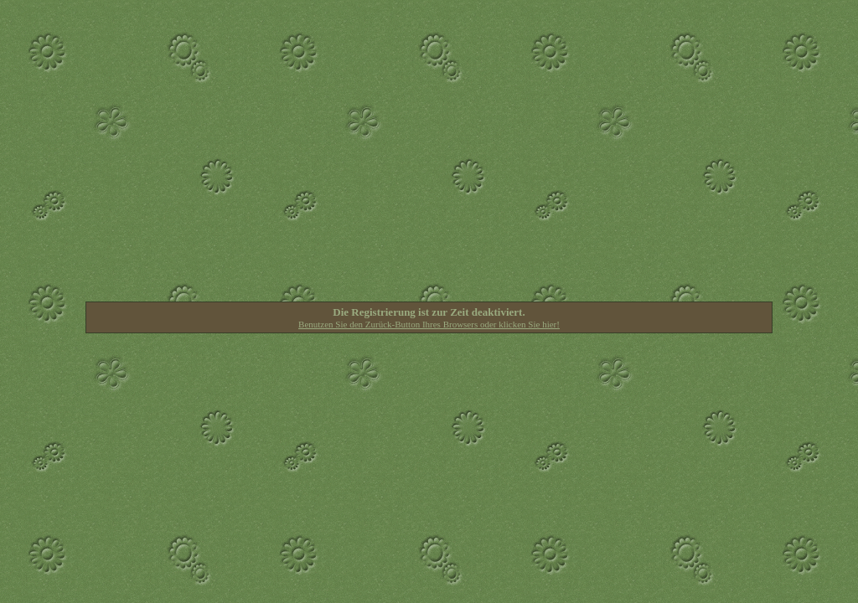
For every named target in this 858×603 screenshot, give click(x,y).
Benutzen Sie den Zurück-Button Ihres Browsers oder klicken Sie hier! (429, 324)
